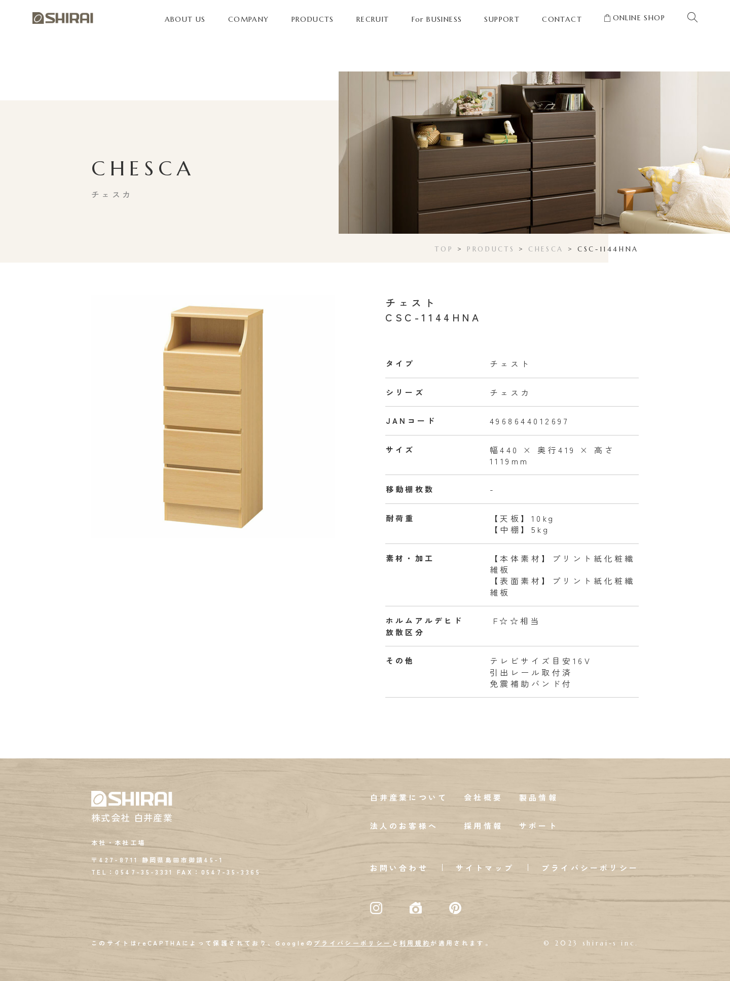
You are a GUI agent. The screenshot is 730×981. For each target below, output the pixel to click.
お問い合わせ (399, 867)
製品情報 (538, 797)
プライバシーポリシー (590, 867)
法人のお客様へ (404, 825)
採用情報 (483, 825)
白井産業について (409, 797)
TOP (444, 249)
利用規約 (414, 942)
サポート (538, 825)
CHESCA (546, 249)
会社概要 (483, 797)
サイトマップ (485, 867)
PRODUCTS (491, 249)
